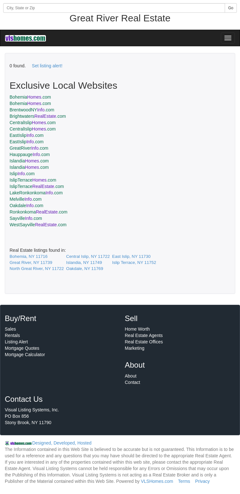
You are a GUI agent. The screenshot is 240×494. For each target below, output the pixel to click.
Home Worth (137, 329)
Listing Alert (16, 341)
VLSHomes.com (157, 481)
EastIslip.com (27, 135)
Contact (132, 382)
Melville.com (25, 199)
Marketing (134, 348)
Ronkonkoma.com (38, 211)
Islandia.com (29, 160)
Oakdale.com (26, 205)
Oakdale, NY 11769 (84, 268)
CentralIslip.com (33, 122)
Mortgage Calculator (25, 354)
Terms (184, 481)
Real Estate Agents (144, 335)
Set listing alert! (47, 65)
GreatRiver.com (29, 148)
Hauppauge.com (30, 154)
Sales (10, 329)
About (131, 375)
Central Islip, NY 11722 (88, 256)
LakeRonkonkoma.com (36, 192)
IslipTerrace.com (33, 180)
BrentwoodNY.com (32, 109)
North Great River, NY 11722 (37, 268)
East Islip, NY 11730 (131, 256)
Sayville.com (26, 218)
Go (230, 8)
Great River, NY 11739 (31, 262)
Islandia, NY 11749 (84, 262)
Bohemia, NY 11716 (28, 256)
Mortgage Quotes (22, 348)
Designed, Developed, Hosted (61, 442)
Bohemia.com (30, 97)
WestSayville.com (38, 224)
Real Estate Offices (144, 341)
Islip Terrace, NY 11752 (134, 262)
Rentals (12, 335)
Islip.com (22, 173)
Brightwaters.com (38, 116)
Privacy (202, 481)
